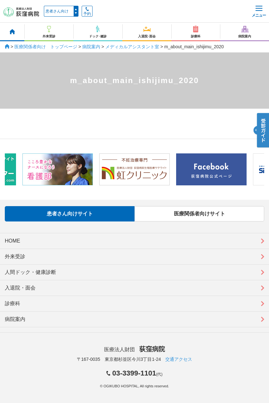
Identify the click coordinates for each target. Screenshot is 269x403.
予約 (87, 11)
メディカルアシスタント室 (132, 46)
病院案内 (91, 46)
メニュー (259, 12)
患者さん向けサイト (70, 213)
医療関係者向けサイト (199, 213)
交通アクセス (178, 359)
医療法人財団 (134, 349)
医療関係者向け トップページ (45, 46)
